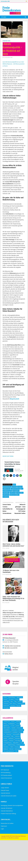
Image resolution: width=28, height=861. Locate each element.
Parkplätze (5, 740)
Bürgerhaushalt (14, 399)
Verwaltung (12, 705)
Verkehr (11, 747)
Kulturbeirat (16, 490)
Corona (14, 486)
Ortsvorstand (17, 738)
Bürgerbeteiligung (11, 697)
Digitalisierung (19, 697)
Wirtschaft (6, 494)
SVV (23, 744)
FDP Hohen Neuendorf (15, 836)
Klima (12, 701)
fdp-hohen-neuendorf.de (10, 648)
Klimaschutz (8, 734)
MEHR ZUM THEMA (8, 456)
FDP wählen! (11, 699)
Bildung (4, 697)
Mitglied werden (15, 668)
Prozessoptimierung (7, 742)
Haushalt (20, 486)
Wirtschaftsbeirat (14, 494)
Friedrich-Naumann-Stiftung (8, 813)
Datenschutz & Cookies (7, 823)
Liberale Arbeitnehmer (7, 811)
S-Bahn (21, 742)
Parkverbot (6, 492)
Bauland (13, 721)
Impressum (4, 826)
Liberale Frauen (5, 790)
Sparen (4, 744)
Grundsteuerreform (7, 732)
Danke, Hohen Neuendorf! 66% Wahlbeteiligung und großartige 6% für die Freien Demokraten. (13, 598)
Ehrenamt (5, 699)
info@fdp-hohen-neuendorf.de (13, 646)
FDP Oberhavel (5, 770)
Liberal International (6, 778)
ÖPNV (16, 751)
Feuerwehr (13, 727)
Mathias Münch (8, 654)
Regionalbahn (16, 742)
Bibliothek (18, 721)
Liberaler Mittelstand (6, 808)
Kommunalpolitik (7, 490)
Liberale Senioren (5, 793)
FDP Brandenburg (5, 772)
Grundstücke (14, 732)
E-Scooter (12, 725)
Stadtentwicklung (20, 703)
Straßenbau (20, 492)
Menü (4, 17)
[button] (4, 475)
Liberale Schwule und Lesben (8, 796)
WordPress (11, 838)
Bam (17, 838)
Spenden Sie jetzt (15, 682)
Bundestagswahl (11, 723)
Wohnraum (5, 496)
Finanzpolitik (19, 727)
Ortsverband (5, 703)
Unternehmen (6, 747)
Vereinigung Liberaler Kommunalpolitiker (12, 805)
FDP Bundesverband (6, 775)
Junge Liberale (6, 701)
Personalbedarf (18, 740)
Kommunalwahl (6, 736)
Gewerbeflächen (6, 730)
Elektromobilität (6, 727)
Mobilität (20, 701)
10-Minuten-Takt (6, 721)
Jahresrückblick (15, 488)
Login (2, 829)
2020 (14, 484)
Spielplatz (12, 492)
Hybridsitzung (6, 488)
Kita (22, 488)
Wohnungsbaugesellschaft (8, 751)
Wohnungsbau (6, 707)
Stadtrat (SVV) (6, 40)
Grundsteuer (20, 730)
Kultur (15, 701)
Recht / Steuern (13, 703)
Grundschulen (14, 730)
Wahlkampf (5, 749)
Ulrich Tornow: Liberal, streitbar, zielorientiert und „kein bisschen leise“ (13, 545)
